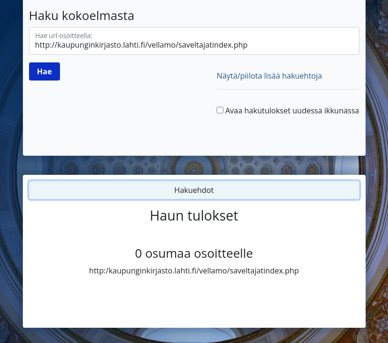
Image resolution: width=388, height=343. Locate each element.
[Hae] (44, 71)
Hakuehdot (194, 190)
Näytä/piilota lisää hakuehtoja (269, 76)
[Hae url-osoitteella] (194, 41)
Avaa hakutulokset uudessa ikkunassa (292, 110)
